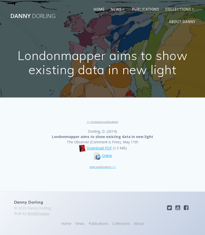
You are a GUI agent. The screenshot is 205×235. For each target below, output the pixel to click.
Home (99, 9)
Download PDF (99, 148)
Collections (178, 9)
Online (107, 155)
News (116, 9)
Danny (33, 16)
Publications (145, 9)
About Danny (182, 22)
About (139, 223)
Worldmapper (38, 213)
